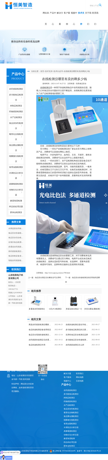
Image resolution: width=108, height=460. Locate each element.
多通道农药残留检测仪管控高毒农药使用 (16, 247)
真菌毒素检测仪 (70, 431)
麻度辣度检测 (69, 438)
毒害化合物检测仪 (71, 413)
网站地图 (79, 377)
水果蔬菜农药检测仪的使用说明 (16, 228)
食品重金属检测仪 (71, 416)
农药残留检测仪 (70, 390)
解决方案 (60, 18)
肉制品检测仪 (69, 398)
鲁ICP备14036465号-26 (92, 451)
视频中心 (74, 18)
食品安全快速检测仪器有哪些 (16, 233)
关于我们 (88, 18)
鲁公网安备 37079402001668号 (63, 451)
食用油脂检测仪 (70, 424)
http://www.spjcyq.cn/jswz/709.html (57, 273)
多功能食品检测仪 (71, 394)
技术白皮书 (58, 71)
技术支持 (81, 18)
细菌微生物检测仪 (71, 420)
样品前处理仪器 (70, 442)
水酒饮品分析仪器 (71, 427)
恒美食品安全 (81, 84)
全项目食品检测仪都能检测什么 (16, 242)
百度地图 (79, 381)
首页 (42, 71)
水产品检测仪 (69, 405)
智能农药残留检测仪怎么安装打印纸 (16, 260)
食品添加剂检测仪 (71, 409)
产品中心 (53, 18)
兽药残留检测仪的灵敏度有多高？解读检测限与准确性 (16, 251)
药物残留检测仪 (70, 401)
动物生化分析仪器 (71, 435)
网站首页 (46, 18)
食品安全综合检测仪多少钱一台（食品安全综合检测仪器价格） (16, 238)
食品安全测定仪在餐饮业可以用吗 (48, 277)
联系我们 (95, 18)
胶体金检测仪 (16, 212)
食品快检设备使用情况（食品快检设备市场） (16, 256)
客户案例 (67, 18)
